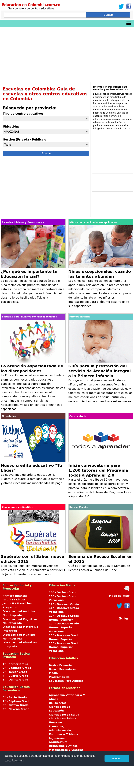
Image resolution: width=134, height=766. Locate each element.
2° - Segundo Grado (17, 667)
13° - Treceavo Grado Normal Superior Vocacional (64, 647)
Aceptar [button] (116, 758)
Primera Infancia (15, 595)
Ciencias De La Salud (64, 714)
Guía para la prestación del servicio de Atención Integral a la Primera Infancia (99, 371)
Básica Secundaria (62, 669)
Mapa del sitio (119, 595)
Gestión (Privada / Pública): (24, 139)
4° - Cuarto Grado (15, 675)
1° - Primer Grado (15, 664)
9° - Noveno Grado (16, 709)
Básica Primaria (60, 665)
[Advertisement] (67, 53)
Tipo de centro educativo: (23, 113)
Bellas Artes (57, 703)
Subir (124, 618)
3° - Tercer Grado (15, 671)
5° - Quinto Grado (15, 679)
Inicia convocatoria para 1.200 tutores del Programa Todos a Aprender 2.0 (98, 470)
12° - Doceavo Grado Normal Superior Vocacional (64, 627)
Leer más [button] (18, 760)
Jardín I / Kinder (14, 599)
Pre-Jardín (10, 607)
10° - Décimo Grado (63, 592)
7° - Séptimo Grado (16, 701)
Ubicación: (11, 126)
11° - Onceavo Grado (64, 604)
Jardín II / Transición (17, 603)
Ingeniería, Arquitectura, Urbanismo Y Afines (63, 742)
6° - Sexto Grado (15, 697)
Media (53, 673)
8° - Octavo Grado (15, 705)
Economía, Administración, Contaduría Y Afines (63, 730)
